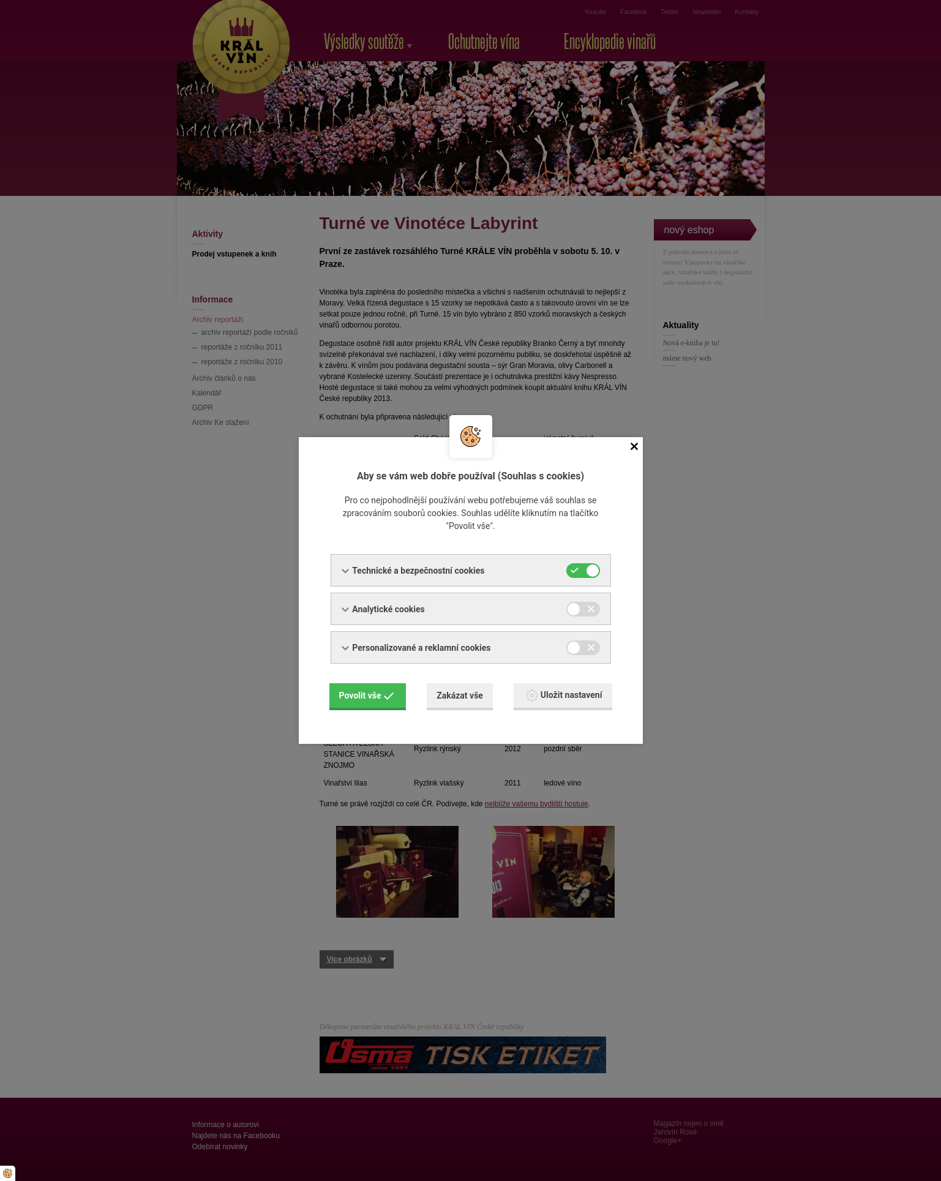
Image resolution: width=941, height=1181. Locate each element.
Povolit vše (366, 695)
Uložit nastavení (564, 695)
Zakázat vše (460, 695)
